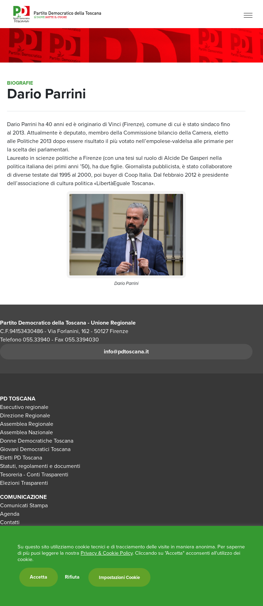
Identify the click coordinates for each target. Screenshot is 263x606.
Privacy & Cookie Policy (107, 553)
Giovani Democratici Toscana (35, 449)
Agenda (9, 514)
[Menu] (248, 15)
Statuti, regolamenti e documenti (40, 466)
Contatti (10, 522)
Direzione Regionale (25, 415)
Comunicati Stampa (24, 505)
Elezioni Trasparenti (24, 483)
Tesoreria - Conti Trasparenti (34, 474)
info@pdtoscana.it (126, 351)
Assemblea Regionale (26, 424)
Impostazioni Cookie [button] (119, 577)
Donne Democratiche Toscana (36, 441)
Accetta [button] (38, 577)
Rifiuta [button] (72, 577)
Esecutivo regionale (24, 407)
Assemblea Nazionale (26, 432)
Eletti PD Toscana (21, 458)
